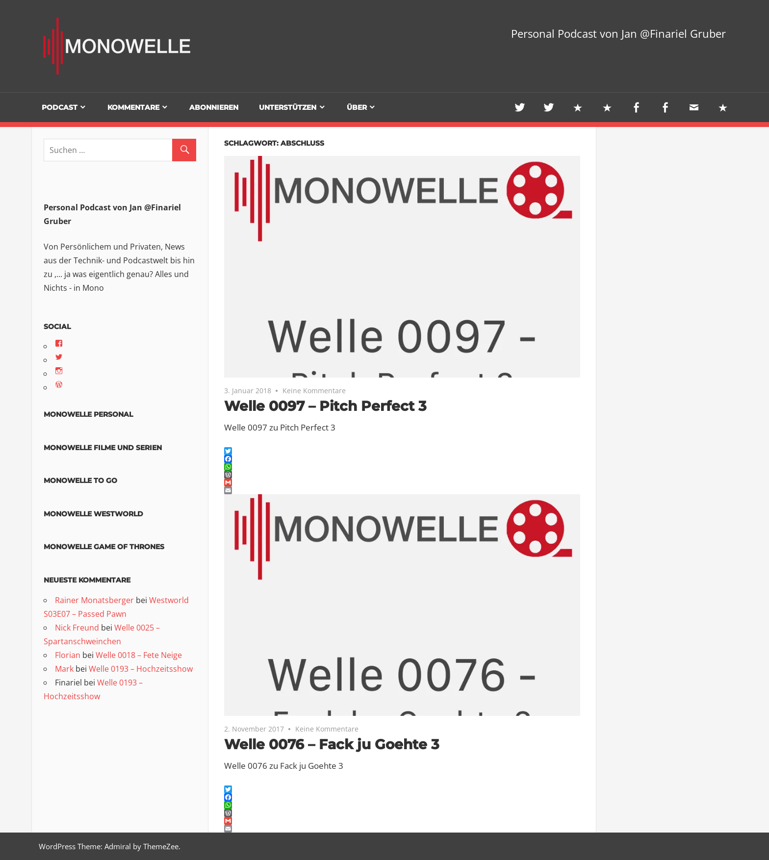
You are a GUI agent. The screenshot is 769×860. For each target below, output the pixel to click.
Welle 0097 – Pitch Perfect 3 (325, 406)
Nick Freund (77, 627)
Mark (64, 668)
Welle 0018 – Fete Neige (139, 655)
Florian (67, 655)
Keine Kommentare (314, 390)
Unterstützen (287, 107)
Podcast (59, 107)
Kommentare (133, 107)
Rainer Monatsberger (94, 600)
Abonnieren (213, 107)
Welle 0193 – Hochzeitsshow (141, 668)
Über (357, 107)
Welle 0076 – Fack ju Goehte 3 (331, 744)
